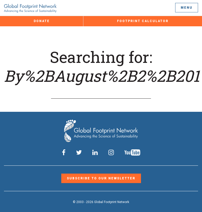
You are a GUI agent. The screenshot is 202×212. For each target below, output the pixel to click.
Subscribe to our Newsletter (101, 178)
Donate (42, 21)
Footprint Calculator (143, 21)
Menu (187, 7)
